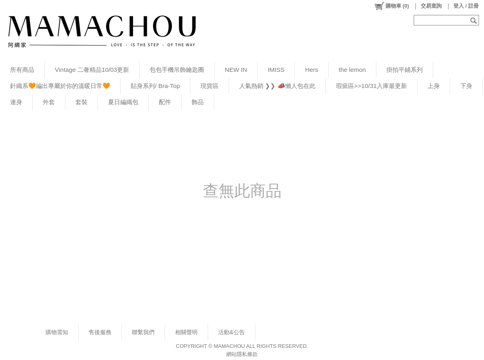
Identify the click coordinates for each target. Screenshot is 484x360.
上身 (434, 85)
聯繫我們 (143, 332)
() (391, 6)
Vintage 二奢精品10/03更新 (92, 69)
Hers (311, 69)
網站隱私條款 (242, 354)
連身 (16, 101)
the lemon (352, 69)
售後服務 (100, 332)
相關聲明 (186, 332)
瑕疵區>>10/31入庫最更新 (371, 85)
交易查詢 (431, 6)
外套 (49, 101)
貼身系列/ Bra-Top (155, 85)
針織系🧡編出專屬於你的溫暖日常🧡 (60, 85)
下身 (466, 85)
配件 (165, 101)
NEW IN (236, 69)
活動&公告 (231, 332)
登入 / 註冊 (466, 6)
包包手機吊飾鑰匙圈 (177, 69)
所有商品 (22, 69)
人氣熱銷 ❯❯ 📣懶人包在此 (277, 85)
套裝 (81, 101)
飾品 (198, 101)
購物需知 (57, 332)
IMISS (276, 69)
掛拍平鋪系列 (404, 69)
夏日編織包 (123, 101)
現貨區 (209, 85)
